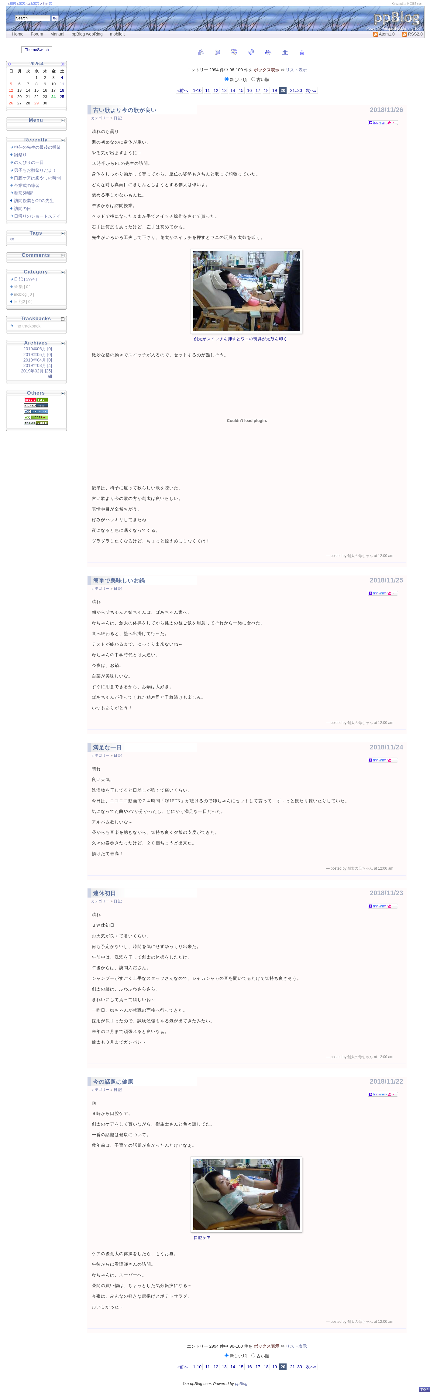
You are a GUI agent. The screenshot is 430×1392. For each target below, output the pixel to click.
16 (249, 90)
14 (232, 90)
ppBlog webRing (87, 34)
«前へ (182, 90)
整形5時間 (23, 193)
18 (266, 90)
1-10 (196, 90)
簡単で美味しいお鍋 (119, 581)
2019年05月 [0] (37, 354)
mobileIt (117, 34)
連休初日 (104, 893)
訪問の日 (22, 208)
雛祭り (20, 154)
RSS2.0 (412, 34)
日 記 (118, 118)
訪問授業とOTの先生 (34, 200)
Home (17, 34)
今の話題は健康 (113, 1082)
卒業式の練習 (27, 185)
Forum (37, 34)
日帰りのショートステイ (37, 216)
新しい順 (236, 79)
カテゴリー (100, 118)
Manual (57, 34)
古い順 (260, 79)
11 (207, 90)
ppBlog (241, 1383)
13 (224, 90)
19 (274, 90)
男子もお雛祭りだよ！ (35, 170)
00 (12, 239)
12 (216, 90)
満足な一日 (107, 748)
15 (241, 90)
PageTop (424, 1389)
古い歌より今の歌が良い (125, 110)
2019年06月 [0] (37, 348)
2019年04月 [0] (37, 360)
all (50, 376)
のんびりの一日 (29, 162)
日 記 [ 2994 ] (25, 279)
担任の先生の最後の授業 (37, 147)
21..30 (295, 90)
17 (258, 90)
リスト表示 (296, 69)
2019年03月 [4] (37, 365)
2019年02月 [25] (36, 370)
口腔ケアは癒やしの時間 (37, 177)
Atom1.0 (384, 34)
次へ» (311, 90)
